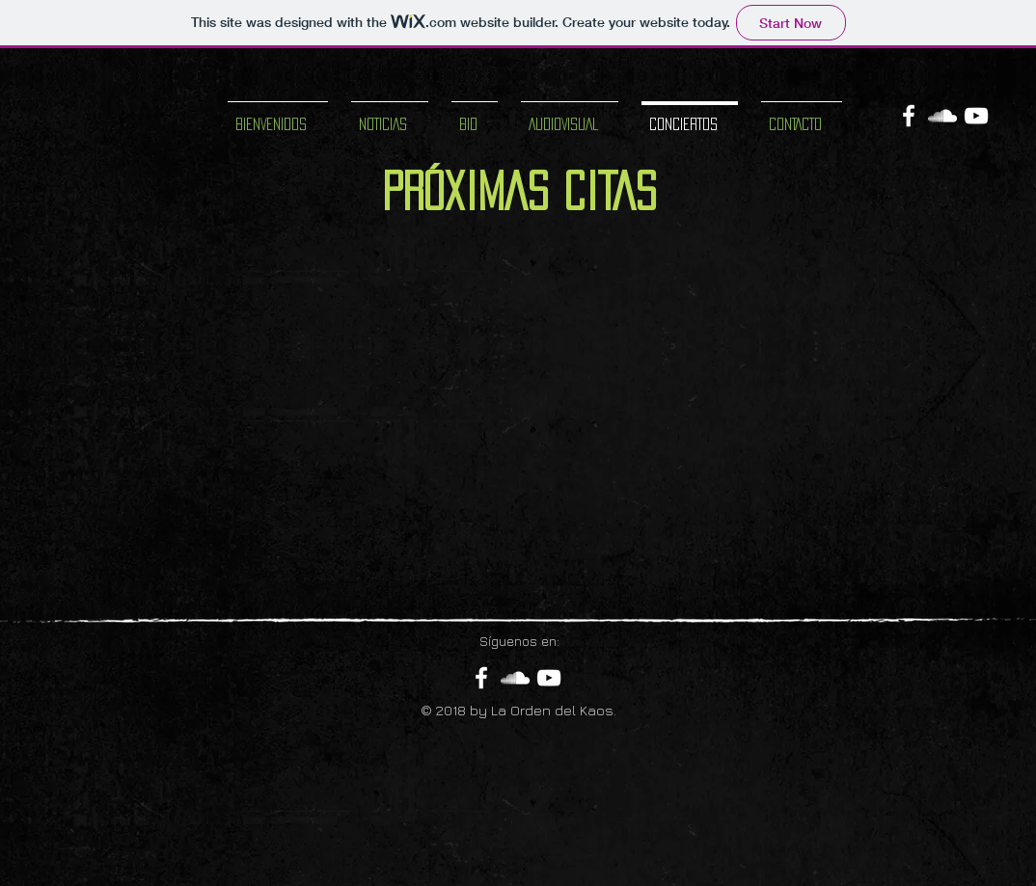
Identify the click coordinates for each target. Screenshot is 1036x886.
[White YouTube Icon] (976, 115)
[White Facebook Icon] (908, 115)
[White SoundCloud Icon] (942, 115)
